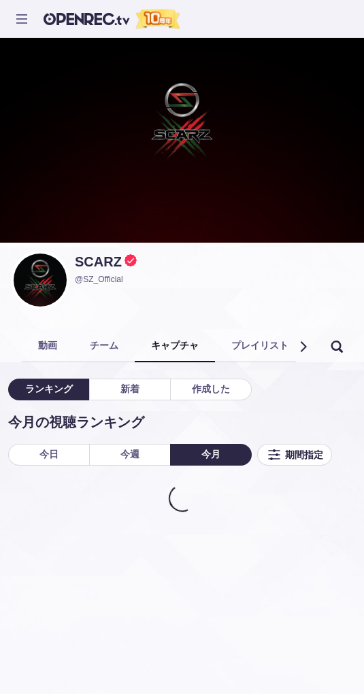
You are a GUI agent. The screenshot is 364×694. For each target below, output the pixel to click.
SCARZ (98, 261)
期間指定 (294, 455)
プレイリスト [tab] (259, 345)
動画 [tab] (47, 345)
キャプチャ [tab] (175, 345)
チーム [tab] (104, 345)
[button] (303, 346)
